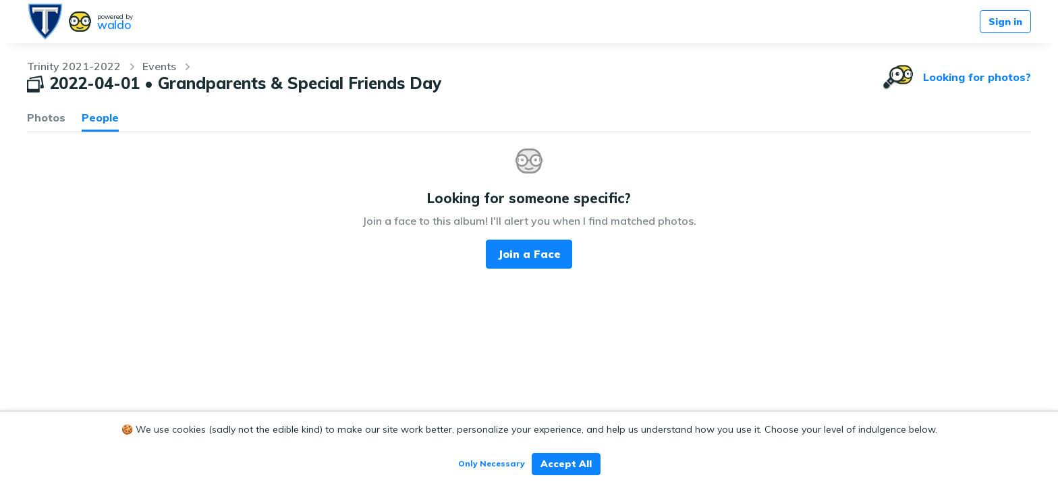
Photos (46, 117)
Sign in (1005, 22)
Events (159, 66)
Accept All (566, 464)
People (100, 117)
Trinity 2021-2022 (74, 66)
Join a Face (529, 254)
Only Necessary (491, 463)
